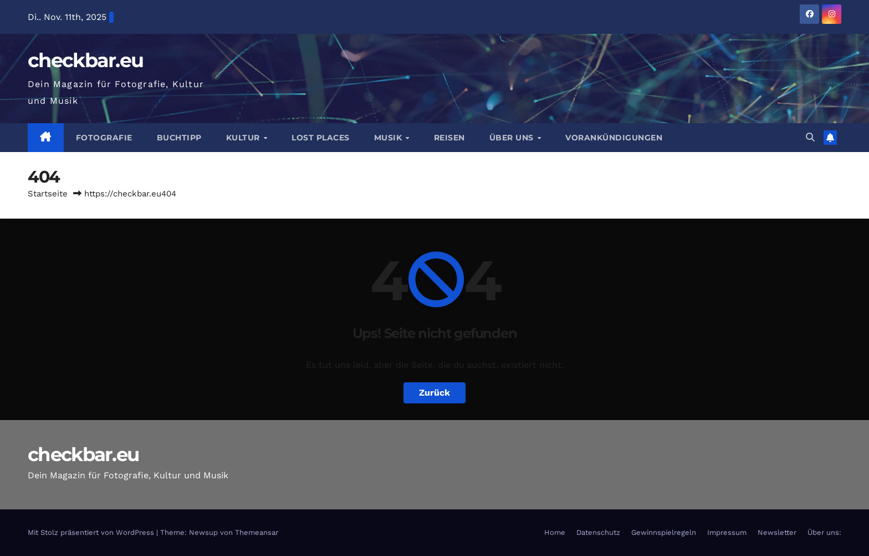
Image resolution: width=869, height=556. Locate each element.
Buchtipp (179, 138)
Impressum (727, 532)
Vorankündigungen (613, 138)
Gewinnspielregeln (663, 532)
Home (554, 532)
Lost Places (321, 138)
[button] (810, 137)
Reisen (449, 138)
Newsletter (777, 532)
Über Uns (512, 138)
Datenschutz (598, 532)
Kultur (244, 138)
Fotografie (104, 138)
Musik (389, 138)
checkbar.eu (85, 60)
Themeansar (256, 532)
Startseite (48, 194)
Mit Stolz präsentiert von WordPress (92, 532)
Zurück (434, 392)
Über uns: (824, 532)
